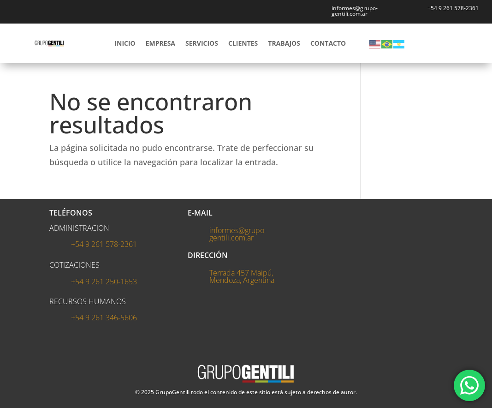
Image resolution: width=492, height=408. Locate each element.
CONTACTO (328, 43)
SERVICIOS (201, 43)
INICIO (124, 43)
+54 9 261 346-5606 (104, 317)
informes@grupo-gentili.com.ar (238, 234)
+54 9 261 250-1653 (104, 281)
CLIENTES (243, 43)
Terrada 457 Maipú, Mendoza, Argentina (241, 276)
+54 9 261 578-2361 (453, 8)
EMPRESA (160, 43)
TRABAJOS (284, 43)
